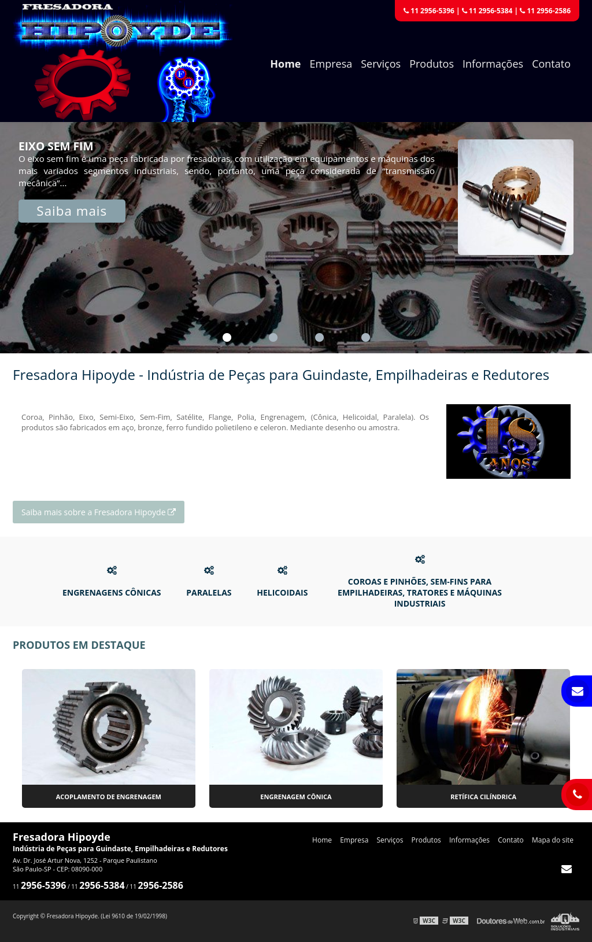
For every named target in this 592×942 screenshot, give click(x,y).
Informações (492, 64)
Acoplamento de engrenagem (108, 796)
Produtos (431, 64)
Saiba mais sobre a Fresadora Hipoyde (98, 512)
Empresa (330, 64)
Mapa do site (553, 840)
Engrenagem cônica (295, 796)
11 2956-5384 (487, 11)
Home (285, 64)
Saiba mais (71, 211)
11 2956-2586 (545, 11)
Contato (551, 64)
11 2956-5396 (429, 11)
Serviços (381, 64)
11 (39, 886)
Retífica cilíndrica (483, 796)
